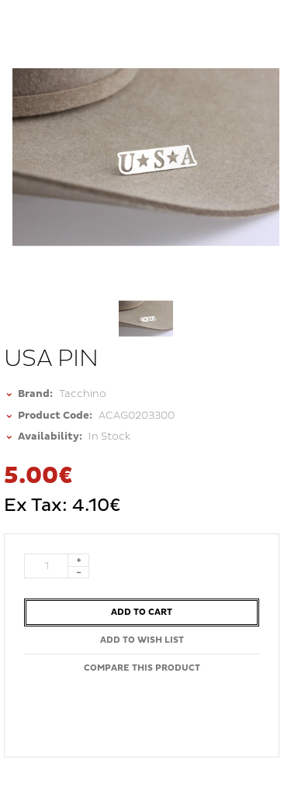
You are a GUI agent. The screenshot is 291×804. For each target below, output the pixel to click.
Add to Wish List (142, 640)
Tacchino (82, 394)
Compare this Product (142, 668)
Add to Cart (141, 612)
